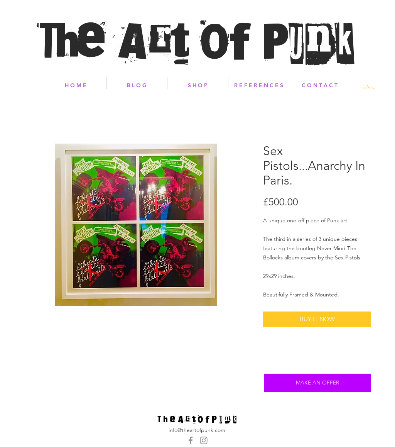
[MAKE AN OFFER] (317, 383)
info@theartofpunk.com (197, 430)
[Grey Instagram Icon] (204, 440)
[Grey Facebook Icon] (191, 440)
